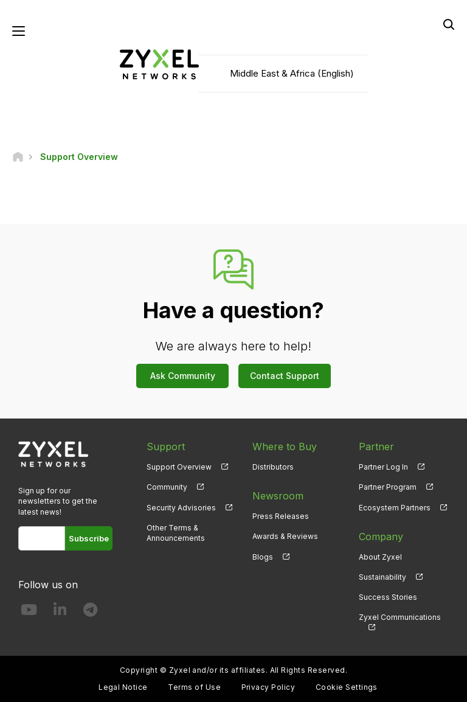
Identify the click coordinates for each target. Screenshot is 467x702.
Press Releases (280, 516)
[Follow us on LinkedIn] (60, 612)
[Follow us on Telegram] (90, 612)
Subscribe (89, 538)
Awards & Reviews (285, 536)
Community (167, 487)
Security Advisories (181, 507)
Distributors (273, 466)
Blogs (262, 556)
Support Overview (179, 466)
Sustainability (382, 577)
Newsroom (277, 496)
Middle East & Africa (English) (292, 73)
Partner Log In (383, 466)
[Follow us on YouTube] (29, 612)
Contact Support (284, 375)
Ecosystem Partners (395, 507)
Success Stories (388, 597)
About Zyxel (380, 556)
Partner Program (388, 487)
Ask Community (182, 375)
